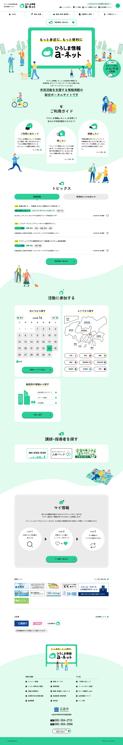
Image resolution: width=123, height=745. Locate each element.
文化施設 (40, 403)
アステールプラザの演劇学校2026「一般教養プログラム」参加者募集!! (40, 241)
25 (55, 348)
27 (25, 355)
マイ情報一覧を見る (61, 559)
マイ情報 (78, 7)
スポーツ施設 (42, 397)
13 (26, 342)
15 (38, 342)
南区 (100, 355)
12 (20, 342)
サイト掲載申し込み (91, 7)
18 (55, 342)
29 (25, 329)
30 (31, 329)
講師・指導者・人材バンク (61, 691)
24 (49, 348)
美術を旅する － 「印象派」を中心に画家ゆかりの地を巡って (37, 206)
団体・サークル (58, 681)
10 (49, 335)
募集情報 (56, 686)
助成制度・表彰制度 (59, 696)
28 (19, 329)
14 (31, 342)
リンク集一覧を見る (100, 579)
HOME (14, 14)
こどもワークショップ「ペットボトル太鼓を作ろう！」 (34, 223)
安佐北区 (100, 362)
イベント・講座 (33, 681)
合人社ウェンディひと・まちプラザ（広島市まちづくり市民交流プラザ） (35, 215)
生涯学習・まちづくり (44, 392)
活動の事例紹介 (33, 691)
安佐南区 (85, 362)
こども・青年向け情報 (35, 686)
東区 (85, 355)
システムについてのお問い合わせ (98, 4)
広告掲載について (106, 7)
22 (37, 348)
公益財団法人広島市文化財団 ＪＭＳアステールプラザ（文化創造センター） (36, 233)
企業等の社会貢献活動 (35, 696)
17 (49, 342)
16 (43, 342)
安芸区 (71, 369)
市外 (100, 369)
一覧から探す (37, 415)
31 (49, 355)
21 (31, 348)
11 (55, 335)
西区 (70, 362)
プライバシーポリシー (109, 741)
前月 (21, 318)
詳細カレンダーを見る (37, 369)
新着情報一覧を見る (61, 22)
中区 (70, 355)
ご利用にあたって (85, 681)
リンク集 (82, 700)
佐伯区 (85, 369)
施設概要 (31, 700)
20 (25, 348)
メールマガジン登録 (85, 686)
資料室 (55, 700)
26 (19, 355)
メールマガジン (66, 7)
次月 (53, 318)
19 (19, 348)
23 (43, 348)
